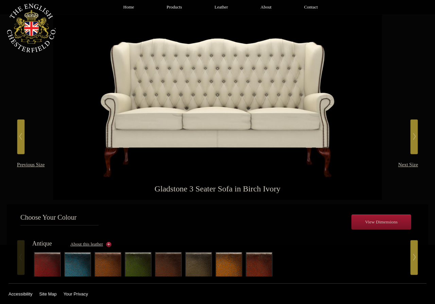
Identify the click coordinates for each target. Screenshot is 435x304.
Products (174, 7)
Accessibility (20, 294)
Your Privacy (76, 294)
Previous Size (31, 164)
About (266, 7)
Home (128, 7)
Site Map (48, 294)
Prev (21, 257)
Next (414, 257)
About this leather (86, 244)
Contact (311, 7)
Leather (221, 7)
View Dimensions (381, 221)
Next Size (408, 164)
